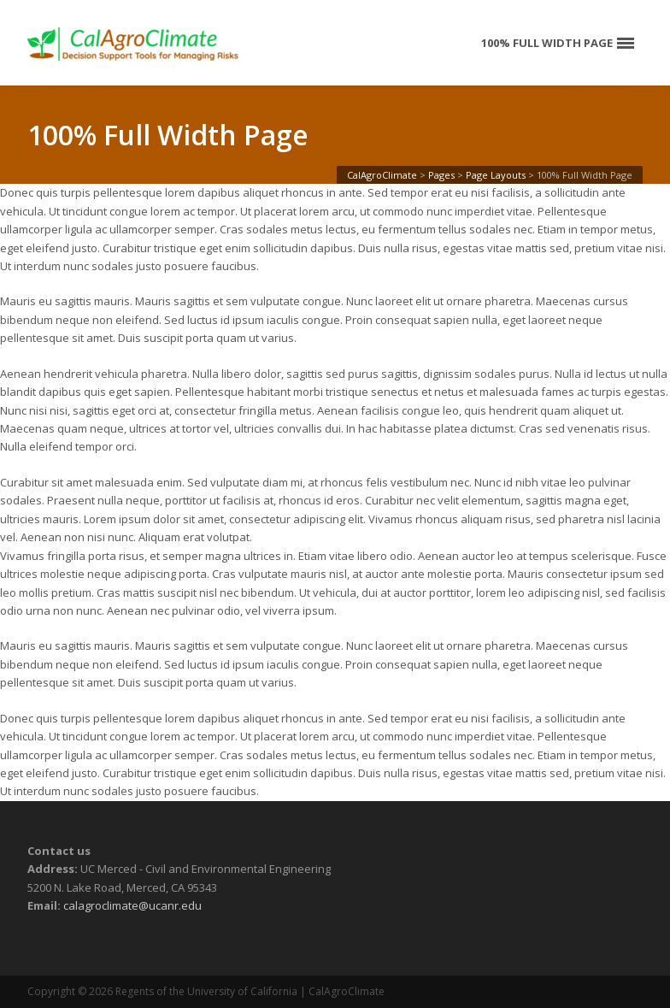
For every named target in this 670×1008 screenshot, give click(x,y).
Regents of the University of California (206, 991)
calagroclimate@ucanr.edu (132, 905)
